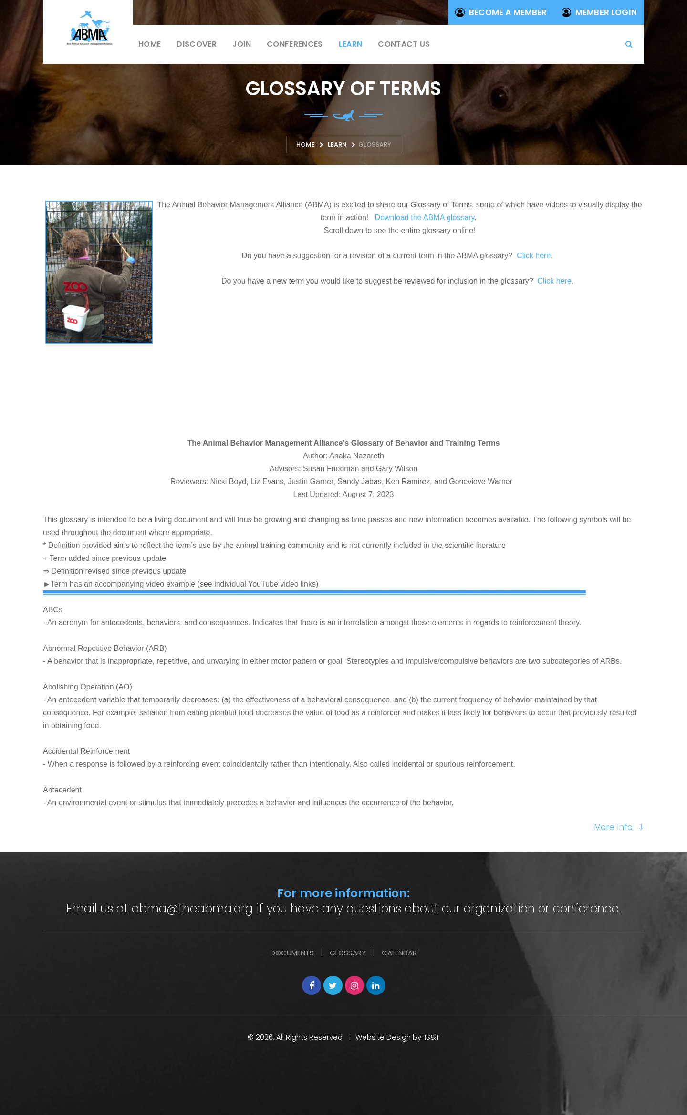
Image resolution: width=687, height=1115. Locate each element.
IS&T (432, 1037)
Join (241, 44)
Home (149, 44)
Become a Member (501, 12)
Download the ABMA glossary (425, 217)
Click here (534, 256)
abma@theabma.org (192, 908)
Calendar (399, 953)
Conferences (295, 44)
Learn (351, 44)
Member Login (599, 12)
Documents (292, 953)
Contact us (404, 44)
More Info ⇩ (619, 827)
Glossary (348, 953)
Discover (197, 44)
